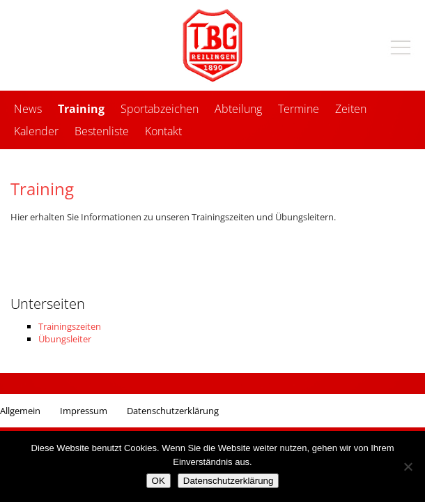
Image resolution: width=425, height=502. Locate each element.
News (28, 108)
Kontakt (163, 131)
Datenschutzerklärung (173, 410)
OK (158, 481)
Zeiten (350, 108)
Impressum (83, 410)
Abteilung (238, 108)
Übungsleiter (64, 339)
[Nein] (408, 466)
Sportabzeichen (160, 108)
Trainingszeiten (69, 326)
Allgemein (20, 410)
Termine (298, 108)
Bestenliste (102, 131)
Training (81, 108)
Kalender (36, 131)
